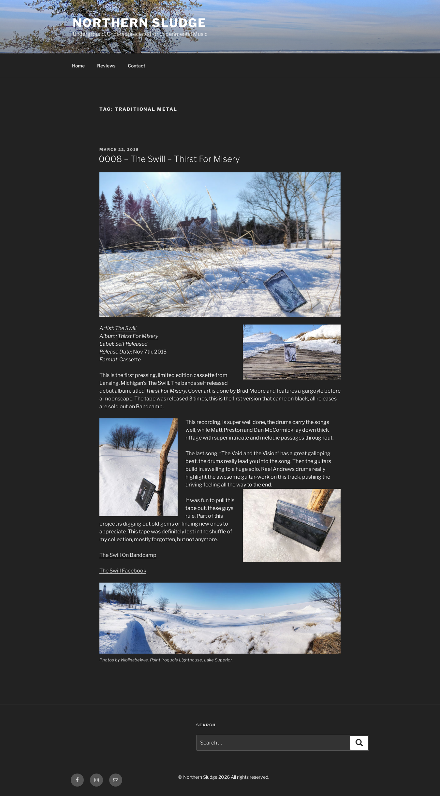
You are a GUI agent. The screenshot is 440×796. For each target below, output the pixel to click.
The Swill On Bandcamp (127, 555)
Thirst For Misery (138, 336)
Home (78, 65)
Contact (136, 65)
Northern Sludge (140, 23)
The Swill (126, 328)
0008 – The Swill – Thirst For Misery (169, 159)
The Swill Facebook (122, 571)
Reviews (106, 65)
